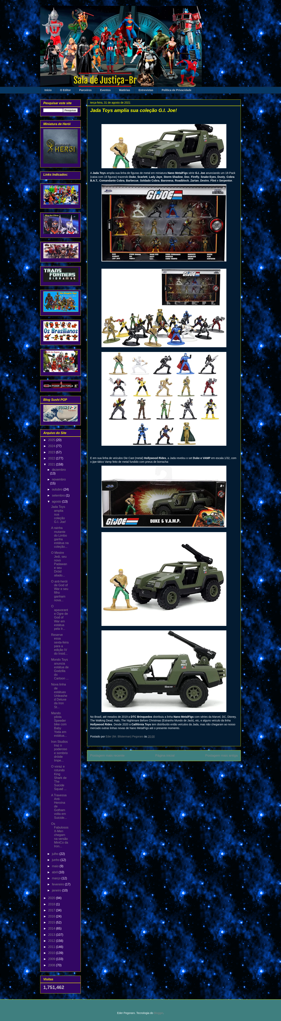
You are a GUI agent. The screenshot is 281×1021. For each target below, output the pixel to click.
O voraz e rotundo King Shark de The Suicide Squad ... (59, 778)
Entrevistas (146, 90)
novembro (59, 479)
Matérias (124, 90)
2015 (52, 922)
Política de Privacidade (176, 90)
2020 (52, 898)
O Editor (65, 90)
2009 (52, 959)
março (56, 878)
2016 (52, 916)
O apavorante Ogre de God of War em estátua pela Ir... (59, 617)
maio (56, 866)
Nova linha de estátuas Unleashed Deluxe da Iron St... (59, 696)
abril (55, 872)
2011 (52, 947)
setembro (59, 495)
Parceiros (85, 90)
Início (48, 90)
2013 (52, 934)
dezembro (59, 469)
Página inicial (165, 755)
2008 (52, 965)
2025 (52, 440)
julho (55, 853)
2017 (52, 910)
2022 (52, 458)
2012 (52, 940)
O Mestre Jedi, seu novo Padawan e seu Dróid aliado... (59, 564)
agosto (57, 501)
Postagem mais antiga (221, 755)
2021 (52, 464)
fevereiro (58, 884)
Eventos (105, 90)
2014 (52, 928)
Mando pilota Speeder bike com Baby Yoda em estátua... (59, 724)
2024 (52, 446)
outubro (57, 489)
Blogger (158, 1013)
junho (56, 860)
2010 (52, 953)
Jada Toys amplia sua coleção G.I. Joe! (58, 514)
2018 (52, 904)
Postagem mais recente (107, 755)
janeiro (57, 890)
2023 (52, 452)
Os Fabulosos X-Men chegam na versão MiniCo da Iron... (59, 835)
